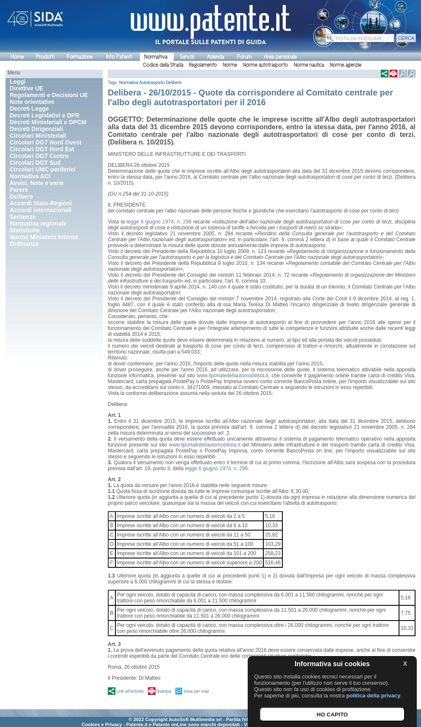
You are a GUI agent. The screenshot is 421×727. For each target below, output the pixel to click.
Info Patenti (119, 57)
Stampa (163, 691)
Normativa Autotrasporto (142, 82)
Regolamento (203, 65)
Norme (230, 65)
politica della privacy (373, 695)
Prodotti (45, 57)
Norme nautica (309, 65)
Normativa (155, 57)
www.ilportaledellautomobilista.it (232, 375)
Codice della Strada (163, 65)
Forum (244, 57)
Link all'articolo (130, 691)
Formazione (80, 57)
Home (17, 57)
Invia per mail (196, 691)
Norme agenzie (345, 65)
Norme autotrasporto (265, 65)
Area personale (280, 57)
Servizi (187, 57)
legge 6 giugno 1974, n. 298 (158, 222)
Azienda (215, 57)
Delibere (173, 82)
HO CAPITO (332, 714)
